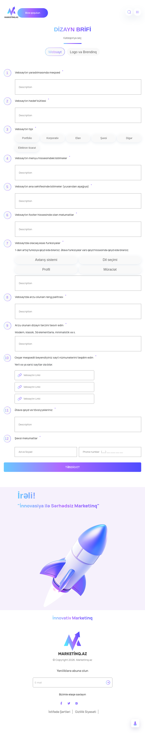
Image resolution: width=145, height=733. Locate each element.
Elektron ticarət (27, 147)
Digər (129, 138)
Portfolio (27, 138)
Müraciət (110, 269)
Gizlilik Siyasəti (85, 712)
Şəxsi (103, 138)
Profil (46, 269)
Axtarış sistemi (46, 260)
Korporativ (52, 138)
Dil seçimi (110, 260)
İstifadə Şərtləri (59, 712)
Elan (78, 138)
